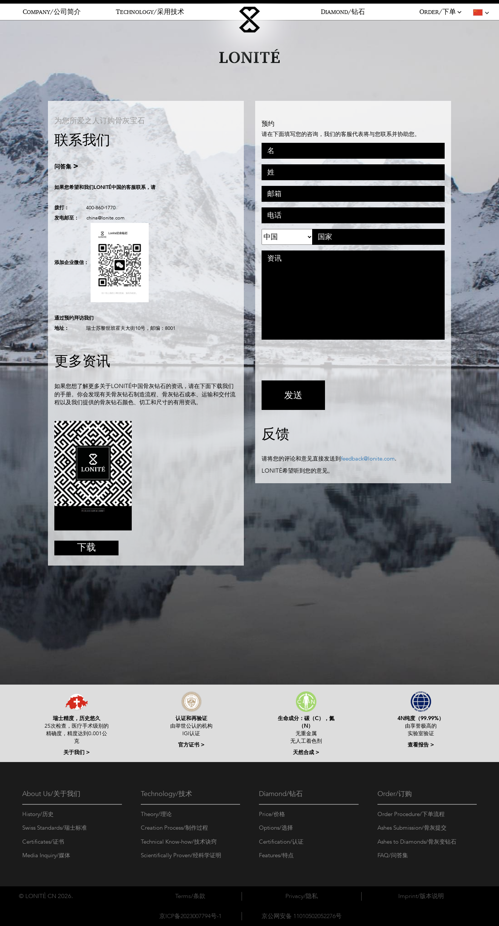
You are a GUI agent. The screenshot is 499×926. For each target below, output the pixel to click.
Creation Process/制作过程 (174, 828)
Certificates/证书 (43, 842)
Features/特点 (276, 855)
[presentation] (319, 360)
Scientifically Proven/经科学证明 (181, 855)
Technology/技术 (166, 794)
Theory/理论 (156, 814)
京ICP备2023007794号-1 (190, 916)
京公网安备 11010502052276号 (302, 916)
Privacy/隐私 (301, 896)
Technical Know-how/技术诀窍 (179, 842)
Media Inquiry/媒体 (46, 855)
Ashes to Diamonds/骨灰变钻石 (416, 842)
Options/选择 (276, 828)
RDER (441, 12)
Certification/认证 (281, 842)
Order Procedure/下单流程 (411, 814)
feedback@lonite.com (368, 459)
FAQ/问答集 (392, 855)
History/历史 (38, 814)
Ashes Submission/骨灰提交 (412, 828)
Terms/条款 (190, 896)
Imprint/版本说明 (421, 896)
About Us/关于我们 (51, 794)
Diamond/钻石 (281, 794)
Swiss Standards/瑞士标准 (54, 828)
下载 (86, 547)
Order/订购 (394, 794)
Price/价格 (272, 814)
